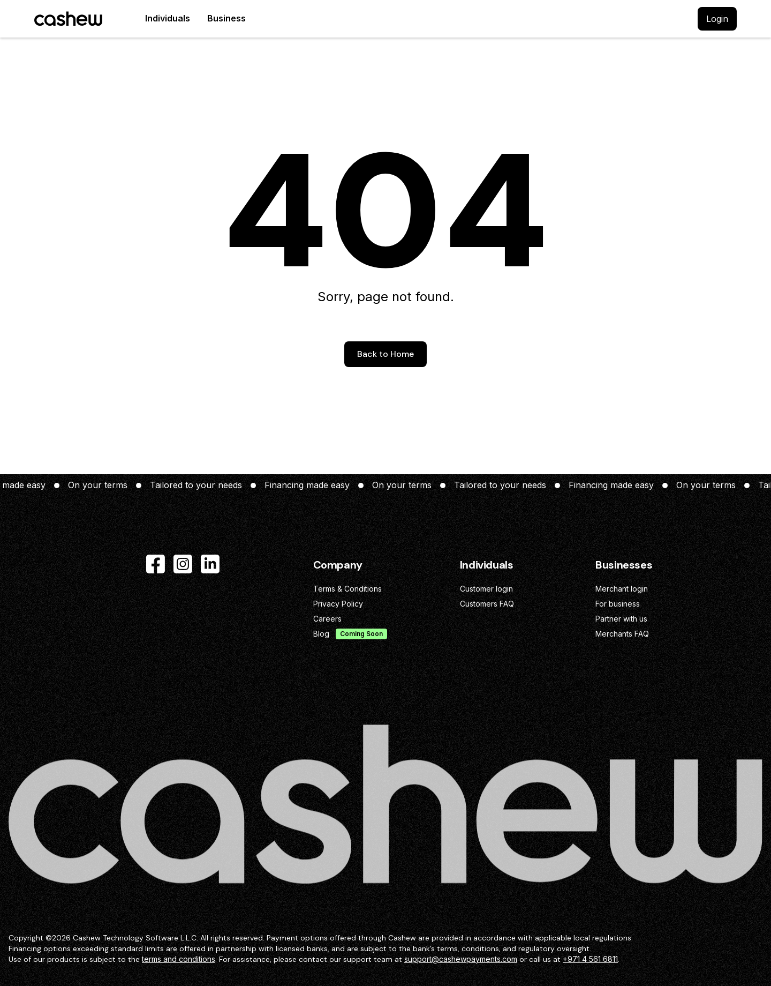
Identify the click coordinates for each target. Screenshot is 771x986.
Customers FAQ (487, 603)
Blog (321, 633)
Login (717, 18)
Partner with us (621, 618)
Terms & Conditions (347, 588)
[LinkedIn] (210, 564)
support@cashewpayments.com (460, 958)
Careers (327, 618)
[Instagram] (182, 564)
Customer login (486, 588)
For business (617, 603)
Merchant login (621, 588)
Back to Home (385, 354)
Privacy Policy (338, 603)
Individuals (167, 18)
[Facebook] (155, 564)
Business (226, 18)
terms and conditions (178, 958)
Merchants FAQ (622, 633)
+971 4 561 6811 (590, 958)
